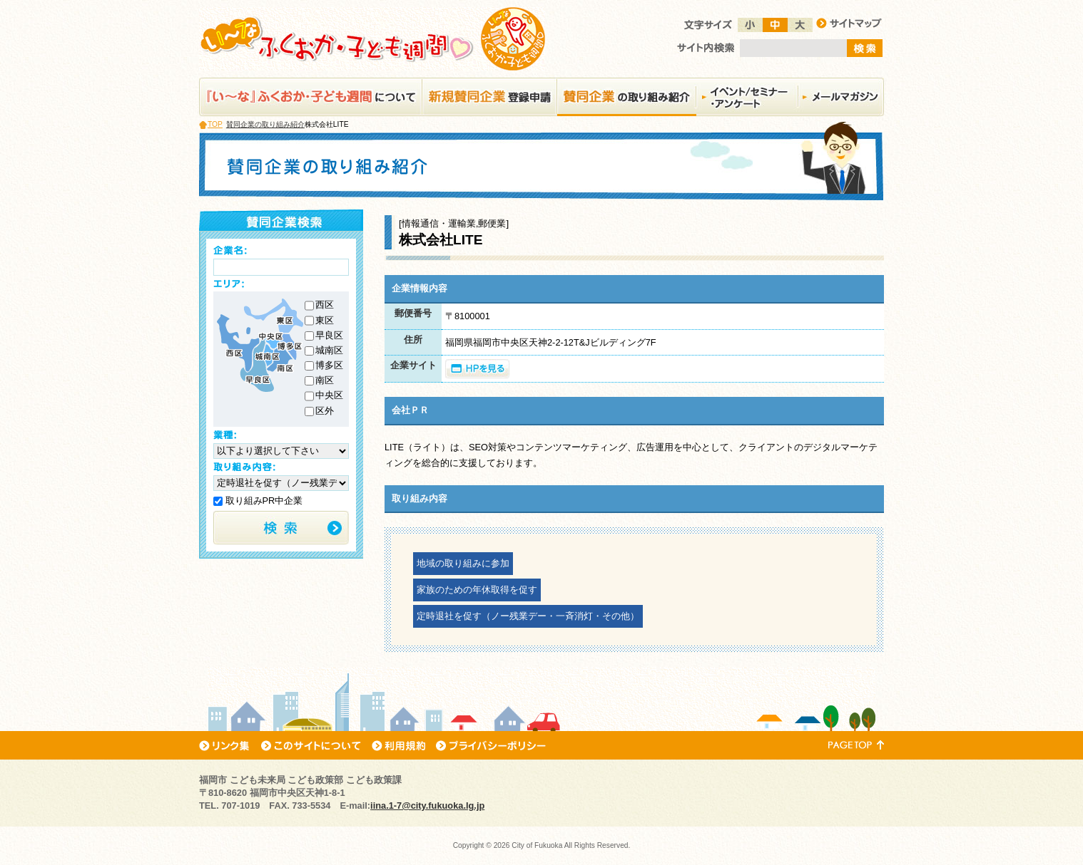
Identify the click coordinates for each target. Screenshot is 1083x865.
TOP (215, 124)
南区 (324, 380)
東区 (324, 320)
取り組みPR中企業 (257, 500)
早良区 (329, 335)
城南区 (329, 350)
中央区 (329, 395)
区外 (324, 410)
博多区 (329, 365)
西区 (324, 304)
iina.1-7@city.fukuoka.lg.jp (427, 805)
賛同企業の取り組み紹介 (265, 124)
